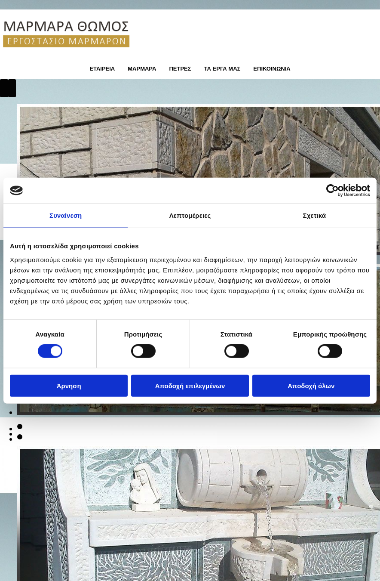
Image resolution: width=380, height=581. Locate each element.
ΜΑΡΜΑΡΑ (142, 68)
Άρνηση (69, 385)
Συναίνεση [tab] (65, 215)
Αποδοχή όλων (311, 385)
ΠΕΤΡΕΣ (180, 68)
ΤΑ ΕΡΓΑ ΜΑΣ (222, 68)
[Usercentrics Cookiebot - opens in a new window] (332, 190)
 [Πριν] (4, 88)
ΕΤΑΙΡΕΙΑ (102, 68)
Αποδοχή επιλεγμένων (190, 385)
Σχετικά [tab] (314, 215)
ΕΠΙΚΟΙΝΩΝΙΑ (271, 68)
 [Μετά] (12, 88)
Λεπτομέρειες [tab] (190, 215)
